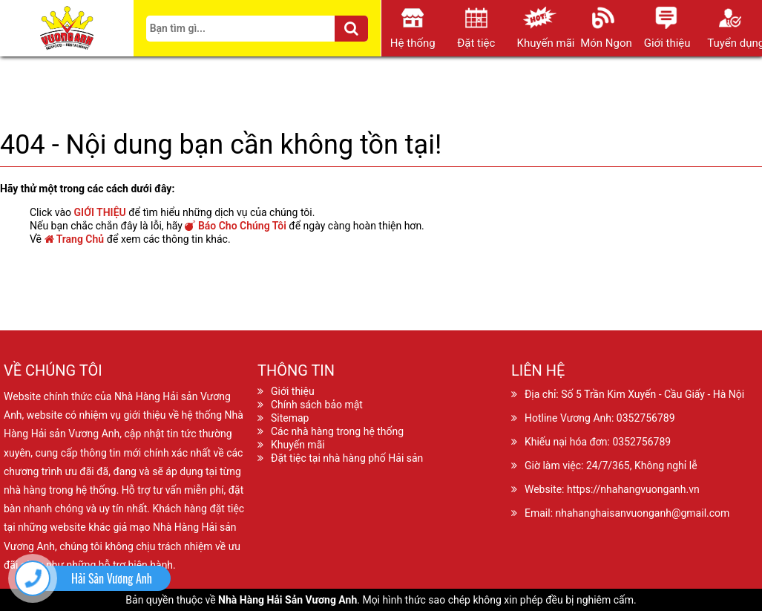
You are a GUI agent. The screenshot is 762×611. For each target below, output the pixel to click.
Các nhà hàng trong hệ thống (337, 431)
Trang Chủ (75, 239)
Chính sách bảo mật (317, 405)
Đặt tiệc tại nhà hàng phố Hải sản (347, 458)
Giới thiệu (293, 391)
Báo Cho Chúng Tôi (235, 226)
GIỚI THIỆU (100, 212)
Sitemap (290, 418)
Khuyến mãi (298, 445)
